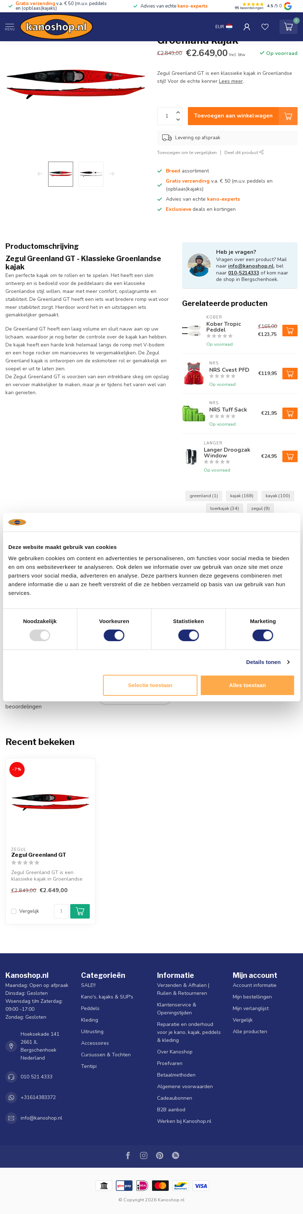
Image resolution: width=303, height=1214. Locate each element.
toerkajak (224, 508)
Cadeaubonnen (174, 1098)
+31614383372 (38, 1097)
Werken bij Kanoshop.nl (184, 1121)
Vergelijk (29, 911)
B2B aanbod (171, 1109)
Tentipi (89, 1066)
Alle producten (250, 1031)
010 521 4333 (36, 1076)
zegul (260, 508)
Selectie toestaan (150, 685)
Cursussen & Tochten (106, 1054)
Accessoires (95, 1043)
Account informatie (255, 985)
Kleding (89, 1020)
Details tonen (263, 662)
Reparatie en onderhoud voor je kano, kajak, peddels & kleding (189, 1032)
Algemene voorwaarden (185, 1086)
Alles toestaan (247, 685)
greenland (204, 496)
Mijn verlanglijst (251, 1008)
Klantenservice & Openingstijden (176, 1008)
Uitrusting (92, 1031)
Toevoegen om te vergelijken (187, 152)
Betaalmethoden (176, 1075)
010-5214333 (243, 272)
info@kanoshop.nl (251, 266)
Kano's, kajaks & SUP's (107, 996)
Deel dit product (244, 152)
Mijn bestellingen (252, 996)
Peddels (90, 1008)
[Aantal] (61, 911)
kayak (278, 496)
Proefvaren (169, 1063)
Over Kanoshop (175, 1051)
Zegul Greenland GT (38, 855)
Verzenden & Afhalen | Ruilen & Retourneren (183, 989)
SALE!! (88, 985)
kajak (241, 496)
